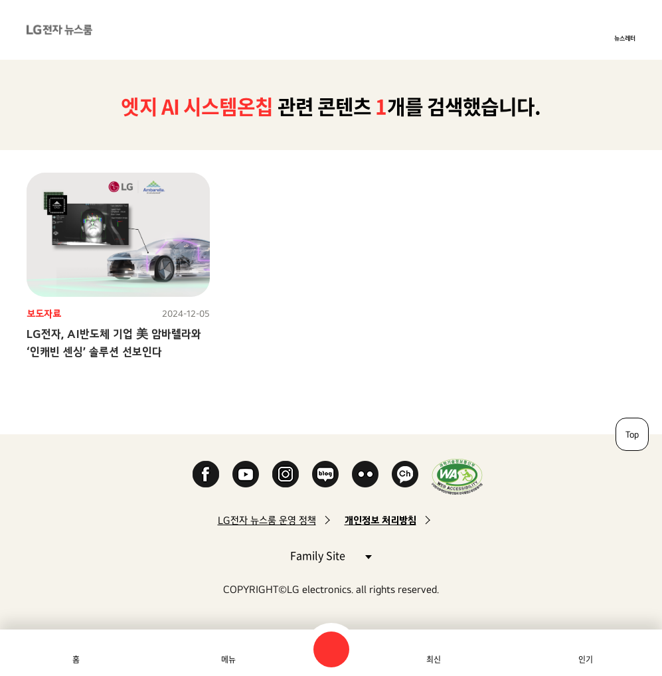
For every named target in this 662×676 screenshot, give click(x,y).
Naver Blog (325, 474)
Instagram (285, 474)
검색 (331, 649)
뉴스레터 (624, 38)
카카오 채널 (405, 474)
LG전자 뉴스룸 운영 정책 (267, 520)
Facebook (206, 474)
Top (632, 434)
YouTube (245, 474)
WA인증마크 (457, 476)
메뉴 (228, 659)
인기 (585, 659)
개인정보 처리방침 (380, 520)
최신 (433, 659)
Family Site (330, 555)
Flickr (365, 474)
